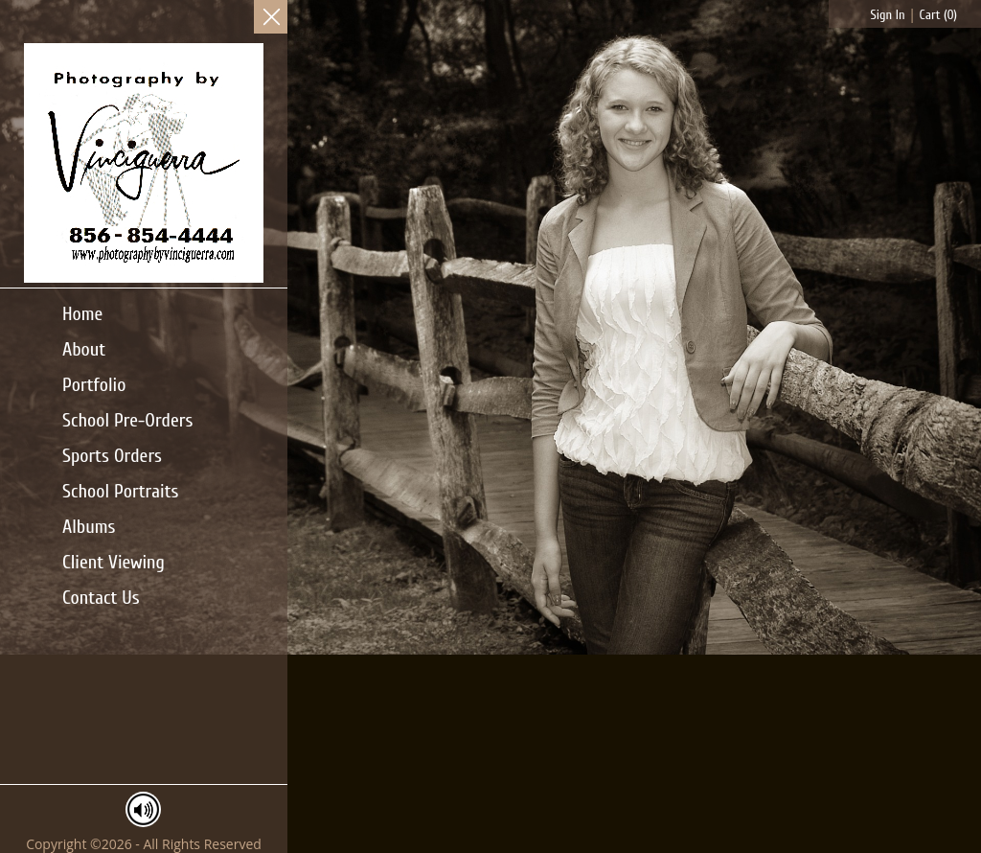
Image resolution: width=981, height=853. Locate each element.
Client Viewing (113, 562)
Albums (88, 527)
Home (82, 314)
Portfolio (93, 385)
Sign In (888, 15)
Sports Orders (112, 456)
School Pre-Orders (127, 420)
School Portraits (120, 491)
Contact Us (101, 598)
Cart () (938, 15)
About (83, 349)
